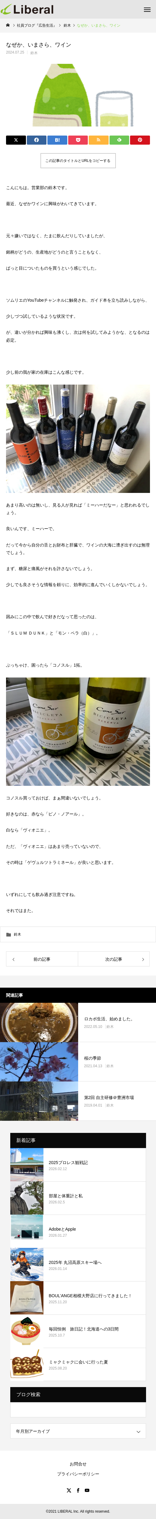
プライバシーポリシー (78, 1473)
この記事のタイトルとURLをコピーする (77, 161)
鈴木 (34, 53)
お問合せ (78, 1464)
